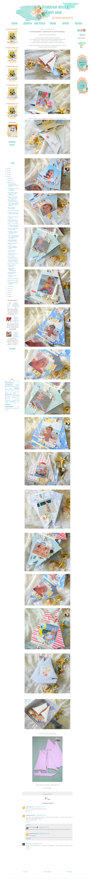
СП (14, 394)
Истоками (7, 389)
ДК (9, 386)
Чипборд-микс (8, 395)
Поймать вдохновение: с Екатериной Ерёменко (12, 260)
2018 (8, 172)
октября (9, 182)
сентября (10, 286)
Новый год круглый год (12, 392)
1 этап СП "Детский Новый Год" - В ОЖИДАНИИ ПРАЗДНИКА (13, 237)
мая (8, 294)
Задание (16, 388)
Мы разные (16, 389)
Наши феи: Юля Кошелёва (13, 278)
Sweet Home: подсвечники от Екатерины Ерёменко (13, 226)
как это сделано (10, 397)
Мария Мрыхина (30, 806)
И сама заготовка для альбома (45, 733)
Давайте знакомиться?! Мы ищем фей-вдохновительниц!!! (15, 305)
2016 (8, 176)
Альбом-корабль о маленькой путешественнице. (11, 269)
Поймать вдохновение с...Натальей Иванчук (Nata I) (12, 247)
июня (9, 292)
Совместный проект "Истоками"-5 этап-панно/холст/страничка (15, 334)
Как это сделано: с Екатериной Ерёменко (12, 257)
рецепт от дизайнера (12, 408)
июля (9, 290)
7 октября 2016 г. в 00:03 (40, 815)
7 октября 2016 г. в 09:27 (37, 843)
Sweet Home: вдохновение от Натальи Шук (13, 229)
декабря (9, 178)
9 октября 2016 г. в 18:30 (44, 833)
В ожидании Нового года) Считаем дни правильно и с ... (13, 213)
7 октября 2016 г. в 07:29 (43, 827)
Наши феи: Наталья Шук (12, 280)
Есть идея (8, 388)
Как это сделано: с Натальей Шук (11, 208)
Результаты (9, 394)
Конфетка (12, 389)
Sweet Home (16, 381)
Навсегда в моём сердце (14, 391)
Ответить (28, 810)
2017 (8, 174)
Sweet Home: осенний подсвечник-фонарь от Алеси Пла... (12, 232)
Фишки (17, 394)
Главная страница (47, 871)
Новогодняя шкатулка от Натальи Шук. (12, 254)
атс (12, 395)
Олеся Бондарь (32, 827)
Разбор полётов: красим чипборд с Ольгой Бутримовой (12, 194)
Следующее (25, 871)
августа (9, 288)
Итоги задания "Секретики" (13, 210)
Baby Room (8, 381)
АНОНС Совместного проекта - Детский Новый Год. (15, 320)
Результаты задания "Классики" (11, 265)
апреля (9, 296)
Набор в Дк (7, 391)
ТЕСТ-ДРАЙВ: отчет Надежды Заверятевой (12, 200)
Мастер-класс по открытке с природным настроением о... (13, 189)
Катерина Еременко (30, 815)
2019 (8, 170)
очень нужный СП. (14, 403)
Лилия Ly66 (28, 843)
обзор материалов (10, 401)
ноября (9, 180)
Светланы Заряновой (58, 42)
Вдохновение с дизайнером (12, 384)
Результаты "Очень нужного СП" (11, 251)
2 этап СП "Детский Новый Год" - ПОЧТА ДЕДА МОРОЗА (13, 204)
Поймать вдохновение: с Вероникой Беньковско (12, 220)
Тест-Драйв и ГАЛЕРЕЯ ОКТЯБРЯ (12, 283)
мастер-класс (16, 400)
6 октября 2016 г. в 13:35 (39, 806)
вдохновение (49, 794)
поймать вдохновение (9, 405)
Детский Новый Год (14, 386)
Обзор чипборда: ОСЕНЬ (12, 263)
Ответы (29, 824)
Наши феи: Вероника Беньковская (11, 273)
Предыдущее (69, 871)
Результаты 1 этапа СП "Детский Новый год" (12, 197)
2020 (8, 168)
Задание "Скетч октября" (12, 223)
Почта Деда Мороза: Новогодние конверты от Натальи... (13, 185)
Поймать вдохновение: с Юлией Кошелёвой (12, 240)
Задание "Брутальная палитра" (11, 276)
